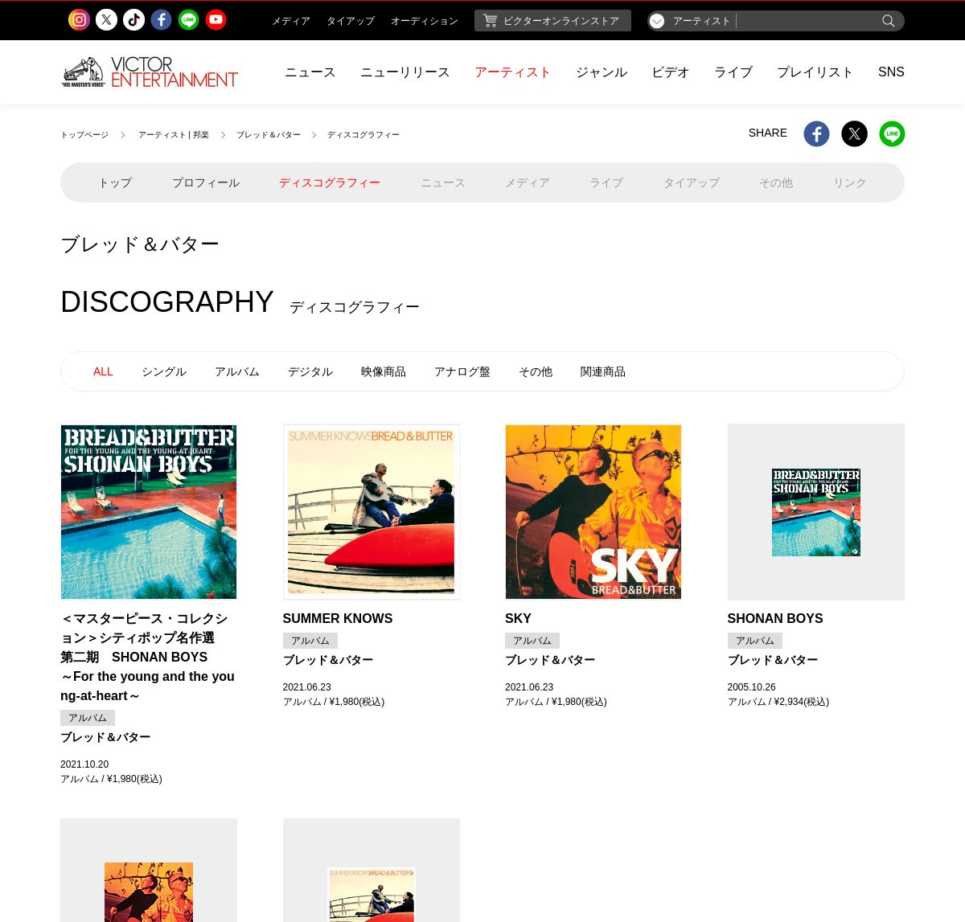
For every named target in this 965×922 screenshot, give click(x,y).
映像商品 (383, 371)
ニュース (310, 72)
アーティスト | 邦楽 (173, 134)
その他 (535, 371)
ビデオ (670, 72)
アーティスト (513, 72)
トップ (115, 182)
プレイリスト (815, 72)
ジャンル (601, 72)
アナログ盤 (462, 371)
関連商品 (603, 371)
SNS (891, 72)
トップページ (84, 134)
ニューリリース (405, 72)
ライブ (733, 72)
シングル (164, 371)
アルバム (237, 371)
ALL (103, 371)
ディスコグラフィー (329, 182)
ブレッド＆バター (268, 134)
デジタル (310, 371)
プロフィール (206, 182)
